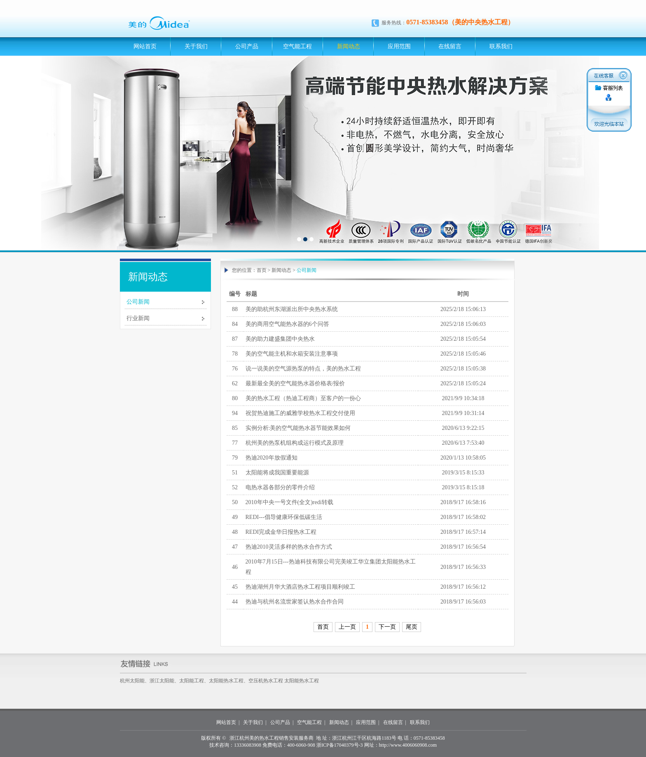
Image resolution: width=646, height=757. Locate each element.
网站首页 (145, 46)
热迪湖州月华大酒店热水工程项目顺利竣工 (300, 587)
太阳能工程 (191, 681)
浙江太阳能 (162, 681)
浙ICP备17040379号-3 (339, 745)
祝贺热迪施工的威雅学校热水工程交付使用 (300, 413)
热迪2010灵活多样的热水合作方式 (289, 547)
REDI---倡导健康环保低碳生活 (284, 517)
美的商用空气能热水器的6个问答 (287, 324)
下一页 (387, 627)
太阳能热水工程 (226, 681)
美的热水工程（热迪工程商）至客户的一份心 (303, 398)
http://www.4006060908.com (408, 745)
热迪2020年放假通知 (271, 458)
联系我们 (501, 46)
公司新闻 (138, 302)
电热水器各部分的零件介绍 (280, 487)
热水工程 (273, 681)
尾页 (411, 627)
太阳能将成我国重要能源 (277, 472)
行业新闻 (138, 318)
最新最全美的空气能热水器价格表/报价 (295, 383)
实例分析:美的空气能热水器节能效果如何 (298, 428)
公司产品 (246, 46)
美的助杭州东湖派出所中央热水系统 (292, 309)
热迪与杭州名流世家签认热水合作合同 (295, 602)
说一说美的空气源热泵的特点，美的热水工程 (303, 369)
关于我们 (196, 46)
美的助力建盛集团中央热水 (280, 339)
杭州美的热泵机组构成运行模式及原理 (295, 443)
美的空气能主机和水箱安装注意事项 (292, 354)
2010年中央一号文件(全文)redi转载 (289, 502)
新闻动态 (348, 46)
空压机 (255, 681)
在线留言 (449, 46)
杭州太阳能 (132, 681)
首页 (262, 270)
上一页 (347, 627)
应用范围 (399, 46)
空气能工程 (297, 46)
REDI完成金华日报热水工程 (281, 532)
